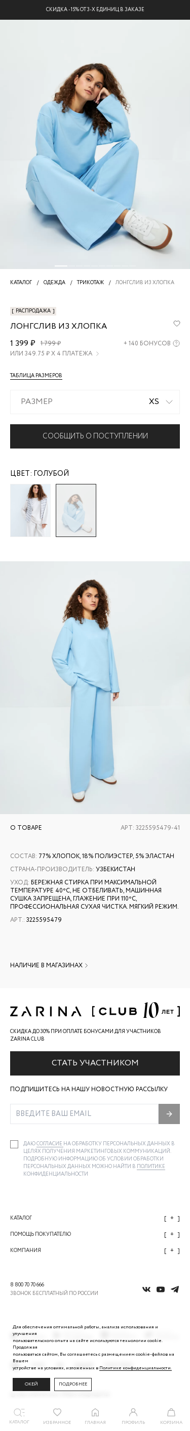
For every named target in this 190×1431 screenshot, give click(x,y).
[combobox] (95, 402)
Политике (151, 1167)
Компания (95, 1250)
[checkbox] (14, 1144)
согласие (49, 1144)
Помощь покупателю (95, 1234)
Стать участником (95, 1063)
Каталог (95, 1218)
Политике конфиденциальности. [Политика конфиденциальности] (135, 1368)
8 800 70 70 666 (27, 1285)
